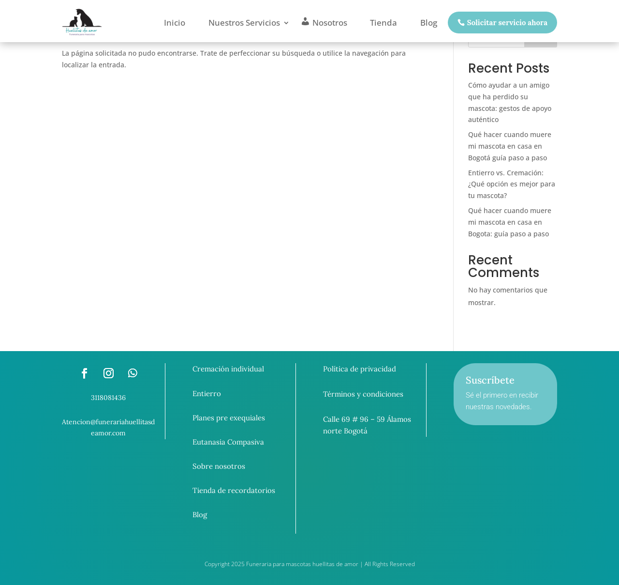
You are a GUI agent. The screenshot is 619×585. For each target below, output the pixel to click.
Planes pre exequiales (228, 417)
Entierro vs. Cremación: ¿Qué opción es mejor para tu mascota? (511, 184)
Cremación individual (228, 368)
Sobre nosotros (218, 466)
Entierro (206, 393)
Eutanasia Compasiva (228, 441)
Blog (199, 514)
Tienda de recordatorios (233, 490)
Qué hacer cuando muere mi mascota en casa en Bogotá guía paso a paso (509, 146)
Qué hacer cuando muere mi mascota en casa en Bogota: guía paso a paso (509, 222)
